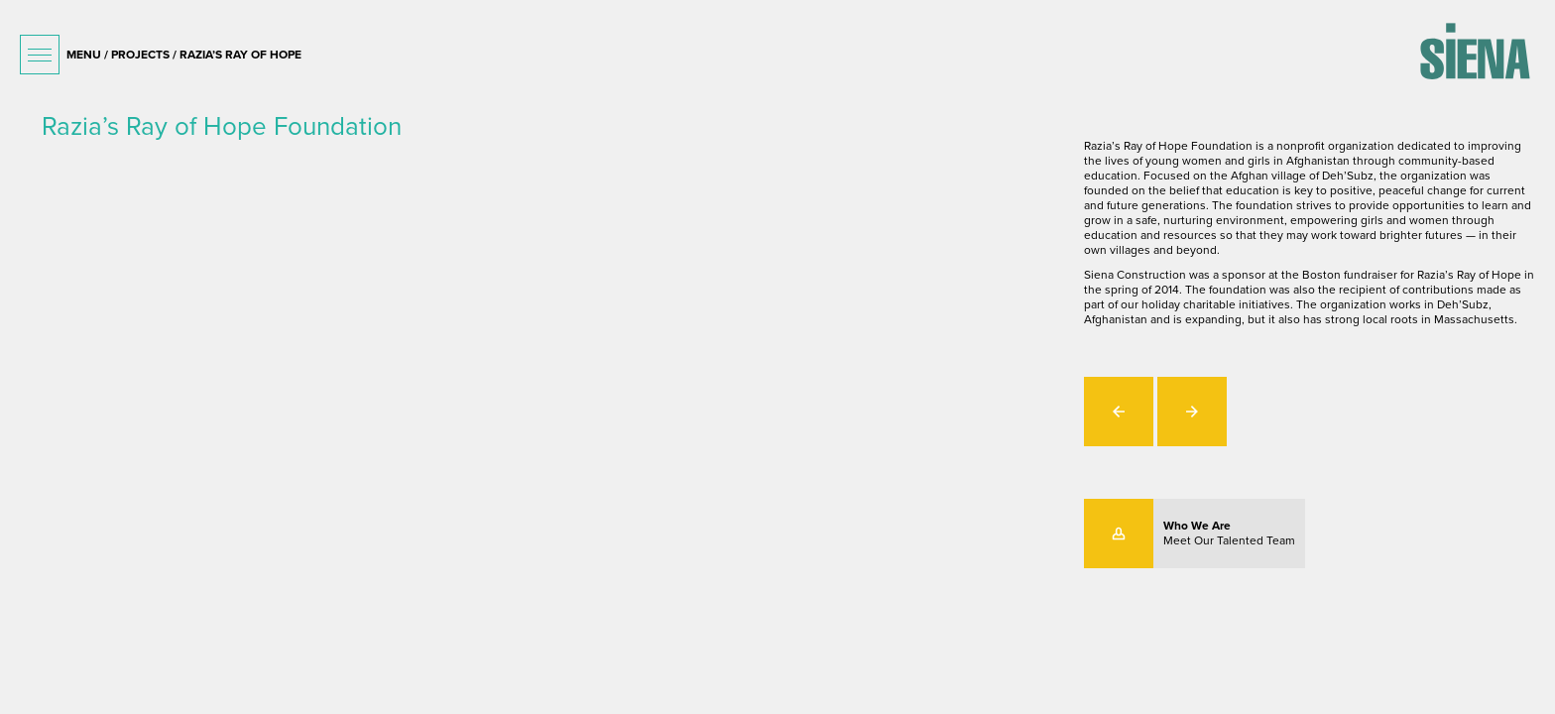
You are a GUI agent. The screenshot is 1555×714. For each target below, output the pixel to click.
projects (140, 54)
